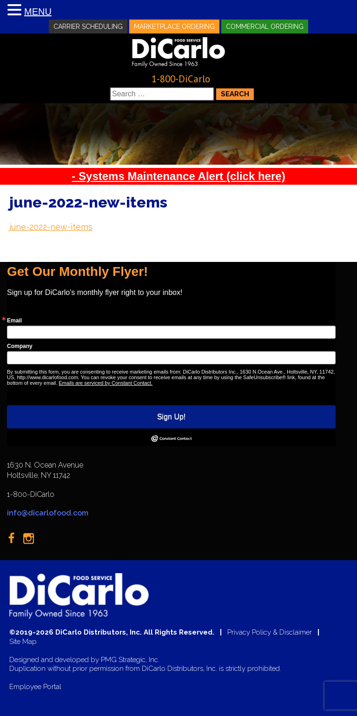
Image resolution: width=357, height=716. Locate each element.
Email (14, 320)
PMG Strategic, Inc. (130, 660)
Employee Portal (35, 687)
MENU (38, 12)
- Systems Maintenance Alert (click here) (178, 176)
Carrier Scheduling (88, 26)
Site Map (23, 642)
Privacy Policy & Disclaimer (269, 632)
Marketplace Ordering (174, 26)
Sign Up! (171, 417)
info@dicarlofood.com (47, 513)
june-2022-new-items (51, 227)
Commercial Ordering (265, 26)
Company (20, 346)
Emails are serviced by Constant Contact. (105, 383)
